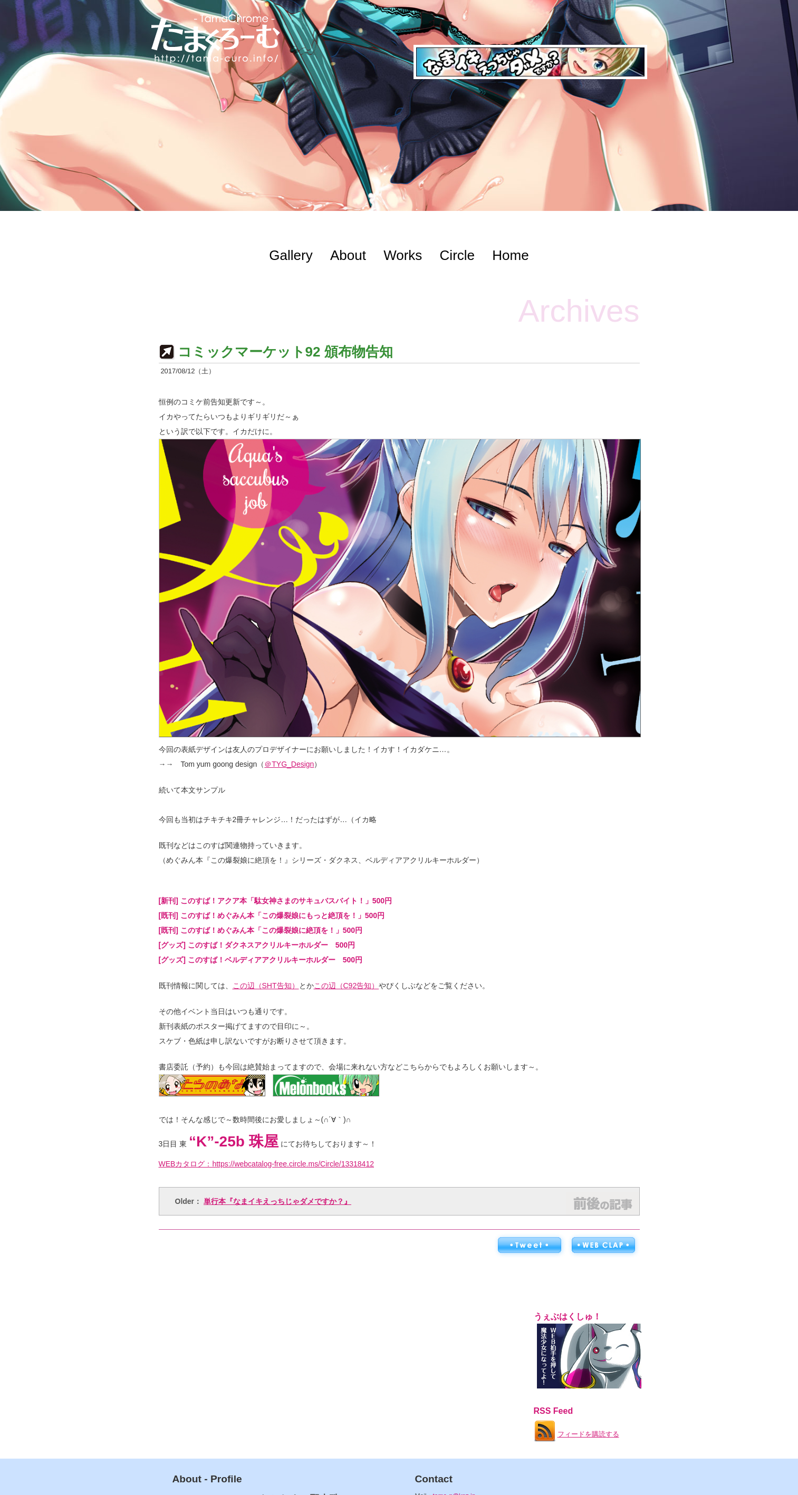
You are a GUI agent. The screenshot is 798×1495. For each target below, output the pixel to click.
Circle (457, 255)
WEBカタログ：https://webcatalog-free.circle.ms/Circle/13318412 (266, 1164)
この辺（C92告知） (346, 985)
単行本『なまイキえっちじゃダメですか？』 (277, 1201)
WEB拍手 (603, 1245)
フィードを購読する (575, 1429)
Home (510, 255)
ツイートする (529, 1245)
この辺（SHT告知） (266, 985)
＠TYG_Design (289, 764)
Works (402, 255)
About (348, 255)
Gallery (290, 255)
